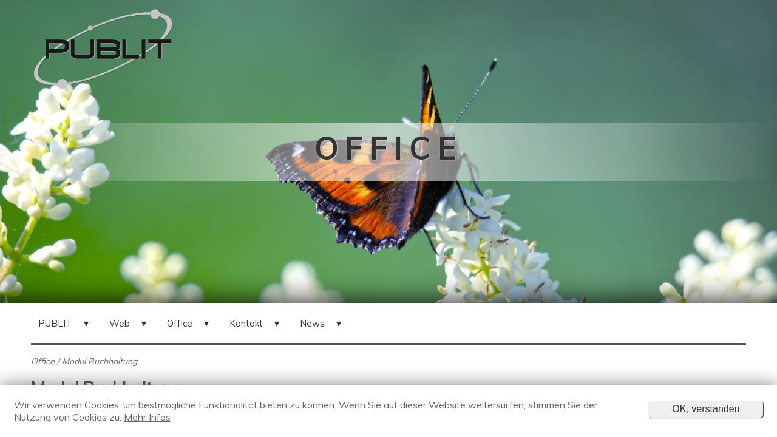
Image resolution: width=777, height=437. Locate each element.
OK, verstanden (705, 409)
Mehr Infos (147, 417)
